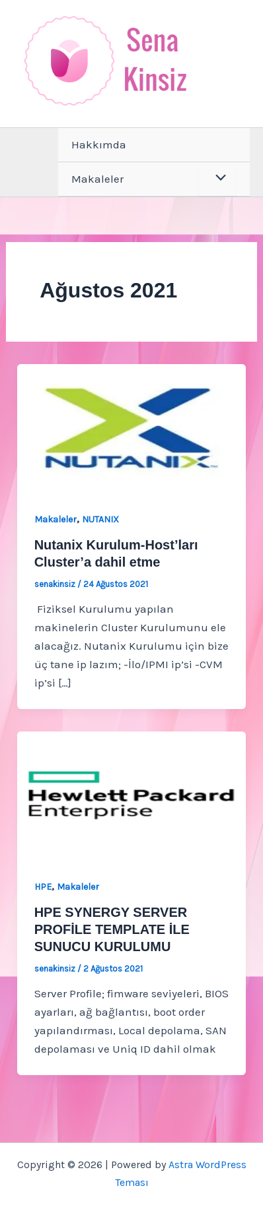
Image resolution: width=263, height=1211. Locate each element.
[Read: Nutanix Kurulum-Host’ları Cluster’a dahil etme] (131, 426)
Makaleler (97, 178)
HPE (43, 886)
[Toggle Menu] (218, 179)
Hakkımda (98, 144)
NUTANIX (100, 519)
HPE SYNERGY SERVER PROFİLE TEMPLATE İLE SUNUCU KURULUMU (112, 929)
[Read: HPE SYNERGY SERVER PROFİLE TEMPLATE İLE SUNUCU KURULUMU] (131, 794)
